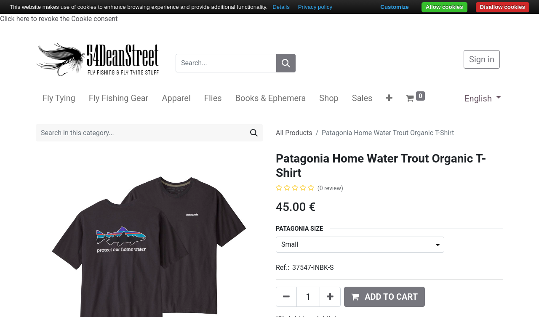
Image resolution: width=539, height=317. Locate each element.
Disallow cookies (502, 7)
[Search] (286, 63)
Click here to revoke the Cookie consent (58, 19)
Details (281, 7)
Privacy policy (315, 7)
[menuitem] (59, 98)
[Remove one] (286, 297)
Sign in (481, 59)
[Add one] (330, 297)
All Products (294, 133)
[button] (389, 98)
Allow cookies (444, 7)
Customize (394, 7)
